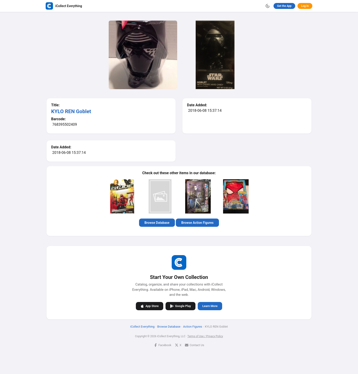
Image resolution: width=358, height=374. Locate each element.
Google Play (180, 306)
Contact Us (194, 345)
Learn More (209, 306)
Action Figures (192, 326)
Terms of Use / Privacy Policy (205, 336)
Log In (305, 6)
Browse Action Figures (197, 222)
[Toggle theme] (267, 6)
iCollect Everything (142, 326)
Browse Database (157, 222)
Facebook (162, 345)
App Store (149, 306)
